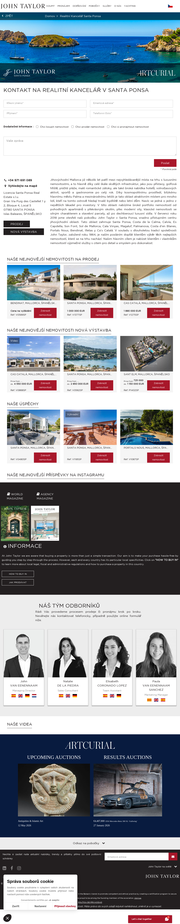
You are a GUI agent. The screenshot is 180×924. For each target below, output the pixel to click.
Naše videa (19, 722)
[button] (7, 918)
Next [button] (167, 288)
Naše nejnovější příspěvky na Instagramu (55, 475)
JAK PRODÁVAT (18, 624)
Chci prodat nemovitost (89, 126)
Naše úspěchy (23, 404)
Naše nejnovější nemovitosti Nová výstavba (59, 330)
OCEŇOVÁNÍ (79, 6)
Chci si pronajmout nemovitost (130, 126)
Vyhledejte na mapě (20, 185)
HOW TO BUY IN (18, 615)
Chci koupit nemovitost (54, 126)
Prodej (17, 224)
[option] (32, 293)
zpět (9, 15)
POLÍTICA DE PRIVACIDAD (90, 900)
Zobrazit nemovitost (45, 312)
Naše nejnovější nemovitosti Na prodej (53, 259)
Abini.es (137, 896)
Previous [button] (10, 288)
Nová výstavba (24, 231)
